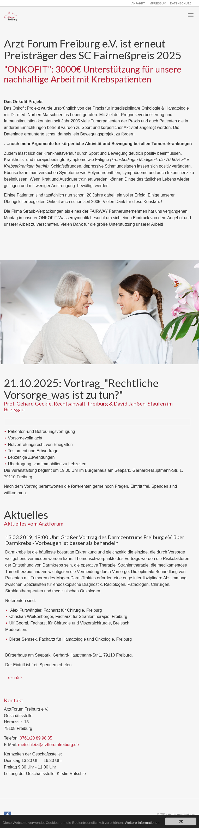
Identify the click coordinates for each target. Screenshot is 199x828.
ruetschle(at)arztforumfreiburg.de (48, 744)
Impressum (157, 3)
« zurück (15, 677)
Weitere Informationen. (142, 823)
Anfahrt (138, 3)
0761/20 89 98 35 (36, 738)
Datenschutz (180, 3)
